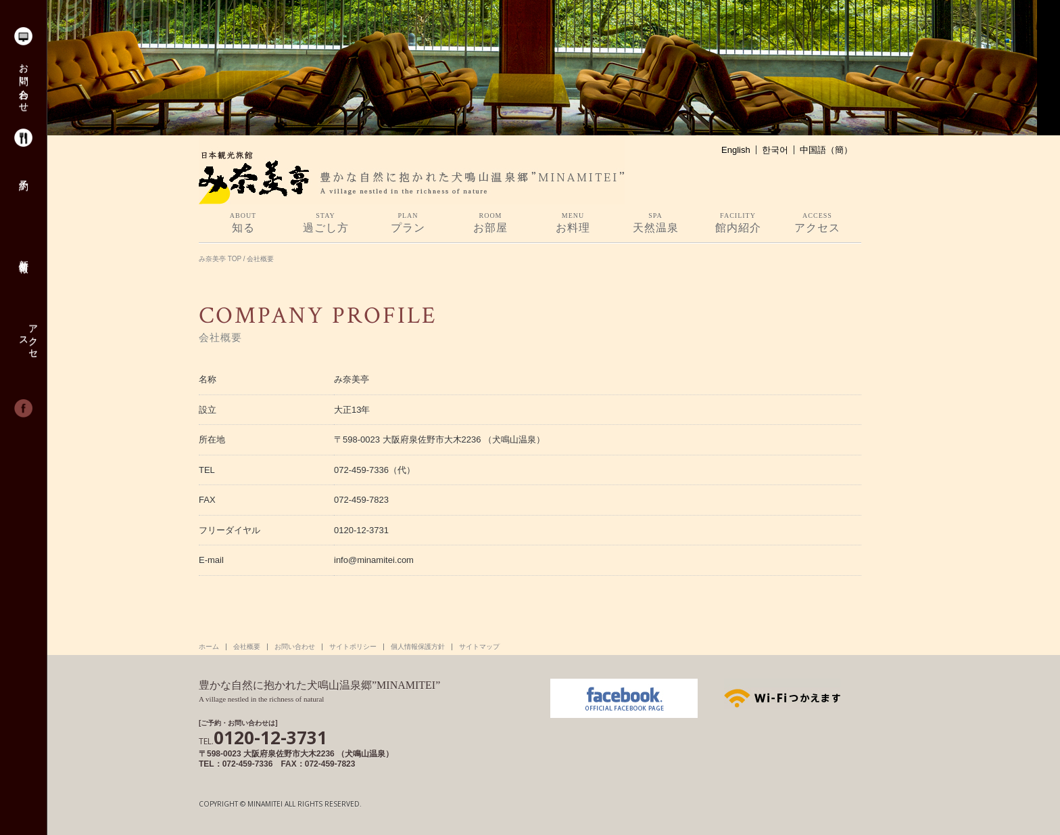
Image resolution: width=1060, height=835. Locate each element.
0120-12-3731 (263, 737)
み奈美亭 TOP (220, 259)
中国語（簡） (826, 149)
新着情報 (23, 255)
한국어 (775, 149)
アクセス (27, 336)
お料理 (573, 222)
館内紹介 (738, 222)
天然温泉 (655, 222)
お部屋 (490, 222)
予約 (23, 174)
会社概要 (246, 647)
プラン (408, 222)
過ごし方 (325, 222)
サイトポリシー (353, 647)
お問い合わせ (23, 82)
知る (243, 222)
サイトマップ (479, 647)
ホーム (209, 647)
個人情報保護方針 (418, 647)
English (735, 149)
